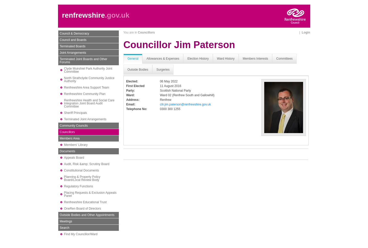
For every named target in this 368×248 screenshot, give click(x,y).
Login (306, 32)
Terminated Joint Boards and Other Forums (83, 60)
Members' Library (76, 145)
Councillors (67, 132)
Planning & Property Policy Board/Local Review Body (82, 178)
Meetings (66, 221)
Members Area (70, 138)
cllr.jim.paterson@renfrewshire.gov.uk (185, 104)
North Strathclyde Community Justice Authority (89, 79)
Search (65, 228)
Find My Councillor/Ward (81, 234)
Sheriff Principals (75, 113)
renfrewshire (83, 15)
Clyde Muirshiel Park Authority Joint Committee (88, 70)
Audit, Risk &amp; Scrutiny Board (86, 164)
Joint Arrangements (73, 53)
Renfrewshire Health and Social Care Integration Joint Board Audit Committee (89, 103)
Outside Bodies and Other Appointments (87, 215)
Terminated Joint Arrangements (85, 119)
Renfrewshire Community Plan (85, 94)
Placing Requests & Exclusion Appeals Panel (90, 194)
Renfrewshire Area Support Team (86, 87)
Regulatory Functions (78, 186)
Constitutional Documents (81, 170)
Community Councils (74, 125)
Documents (67, 151)
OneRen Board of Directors (82, 208)
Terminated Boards (73, 46)
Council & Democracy (74, 33)
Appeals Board (74, 157)
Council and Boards (73, 40)
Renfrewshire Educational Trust (85, 202)
